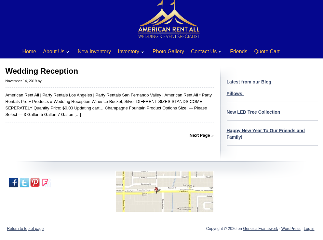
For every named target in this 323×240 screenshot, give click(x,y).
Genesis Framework (260, 228)
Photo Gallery (168, 51)
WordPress (291, 228)
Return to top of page (25, 228)
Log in (309, 228)
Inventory (128, 53)
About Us (53, 53)
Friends (238, 51)
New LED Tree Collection (253, 112)
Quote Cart (267, 51)
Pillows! (235, 93)
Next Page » (202, 135)
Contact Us (203, 53)
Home (29, 51)
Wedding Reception (42, 71)
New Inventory (94, 51)
